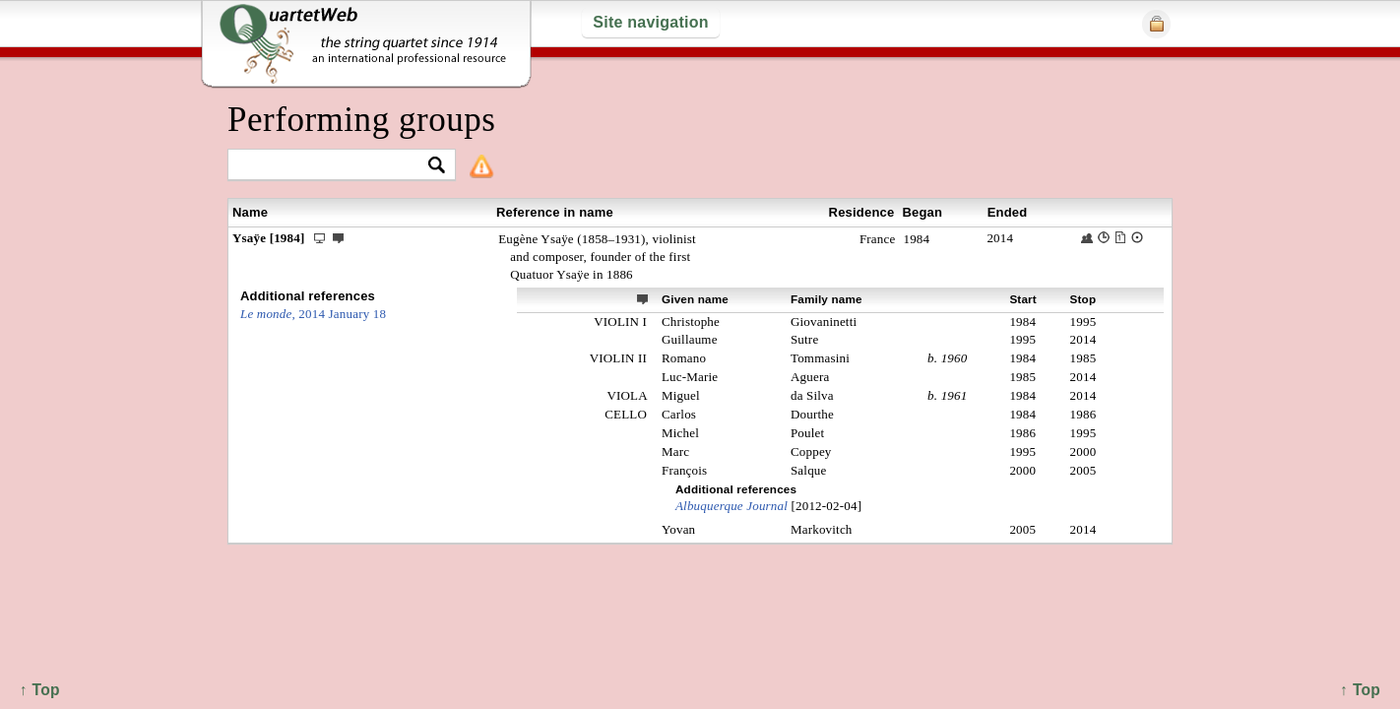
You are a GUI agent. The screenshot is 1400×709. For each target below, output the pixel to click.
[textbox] (333, 166)
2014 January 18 (313, 313)
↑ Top (1360, 689)
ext (643, 298)
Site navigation (650, 22)
